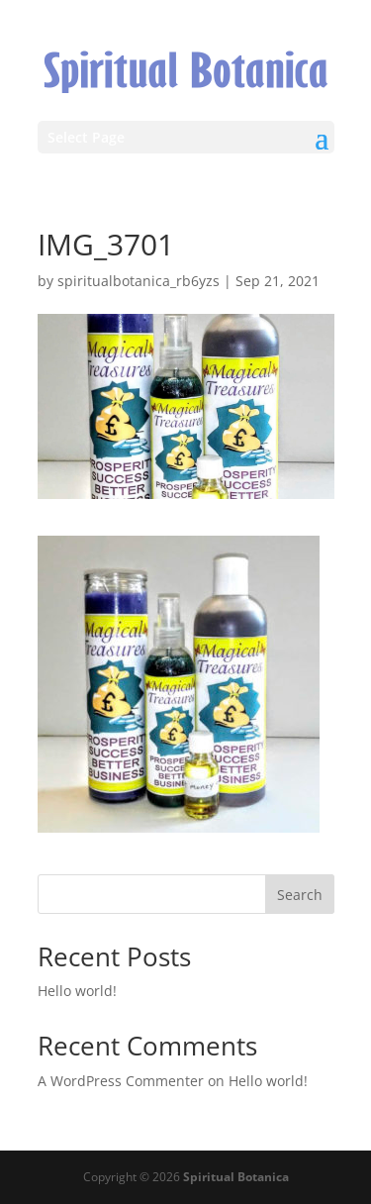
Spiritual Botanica (236, 1176)
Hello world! (77, 990)
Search (300, 894)
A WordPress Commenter (121, 1080)
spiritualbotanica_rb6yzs (138, 280)
